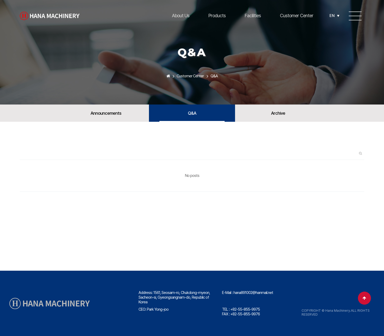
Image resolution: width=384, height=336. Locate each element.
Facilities (253, 15)
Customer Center (296, 15)
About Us (180, 15)
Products (217, 15)
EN (334, 15)
